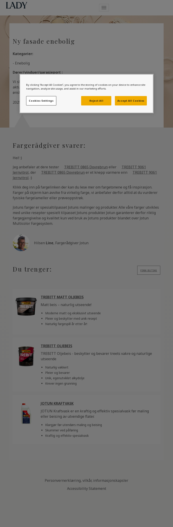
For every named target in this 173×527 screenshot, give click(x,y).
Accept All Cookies (130, 100)
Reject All (96, 100)
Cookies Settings (41, 100)
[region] (86, 93)
